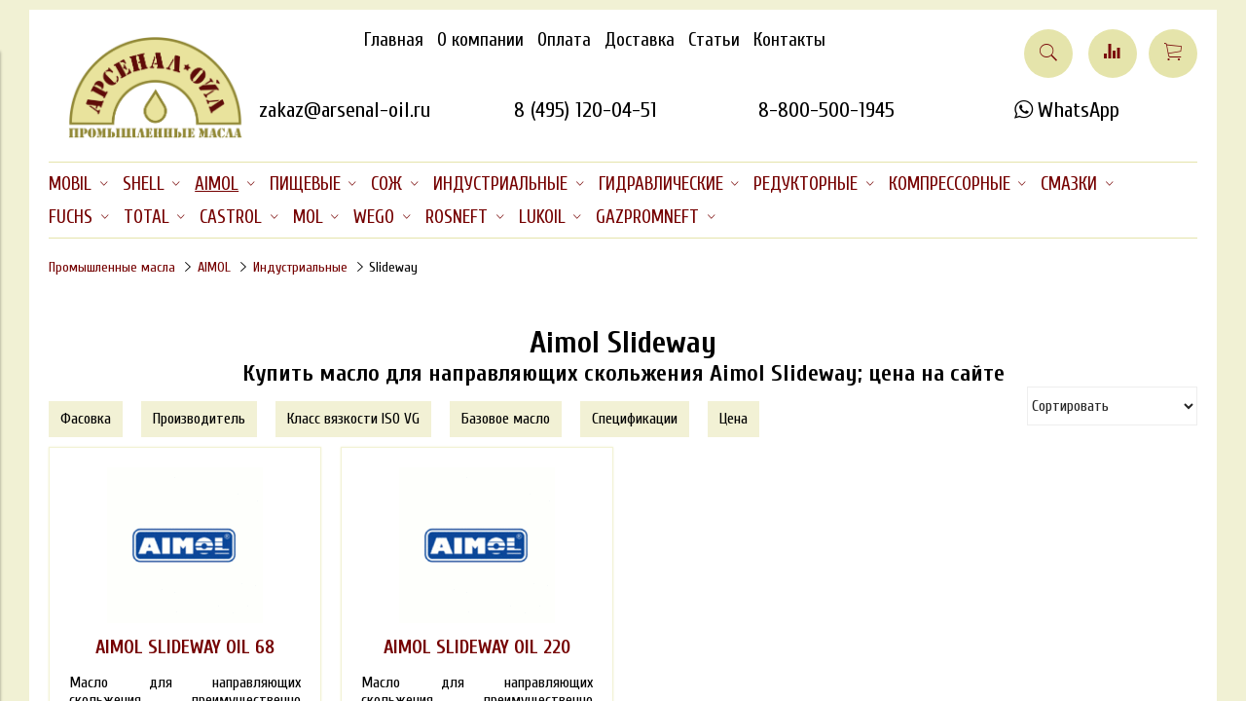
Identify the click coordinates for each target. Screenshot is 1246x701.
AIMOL (214, 267)
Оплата (564, 40)
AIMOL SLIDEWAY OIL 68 (185, 647)
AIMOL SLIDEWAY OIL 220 (477, 647)
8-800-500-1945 (826, 110)
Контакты (789, 40)
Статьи (714, 40)
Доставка (640, 40)
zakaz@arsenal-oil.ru (344, 110)
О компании (480, 40)
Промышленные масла (112, 267)
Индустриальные (300, 267)
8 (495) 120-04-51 (585, 110)
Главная (393, 40)
